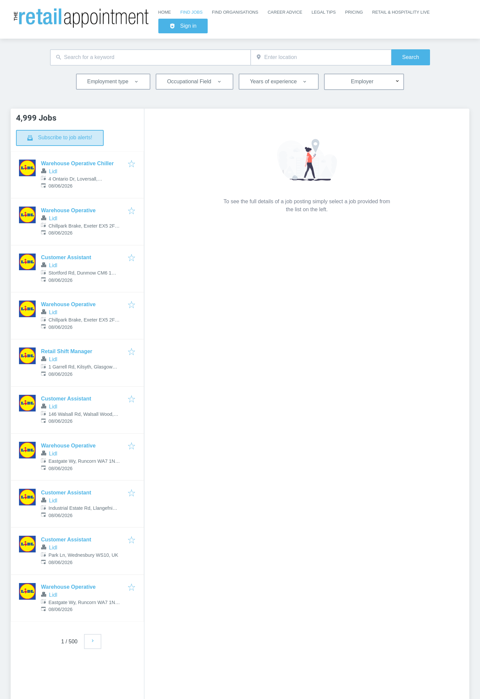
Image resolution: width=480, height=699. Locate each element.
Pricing (354, 12)
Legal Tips (324, 12)
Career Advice (285, 12)
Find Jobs (191, 12)
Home (164, 12)
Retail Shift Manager (66, 351)
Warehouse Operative (68, 210)
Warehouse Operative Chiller (77, 163)
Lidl (53, 171)
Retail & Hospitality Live (401, 12)
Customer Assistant (66, 257)
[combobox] (150, 57)
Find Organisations (235, 12)
